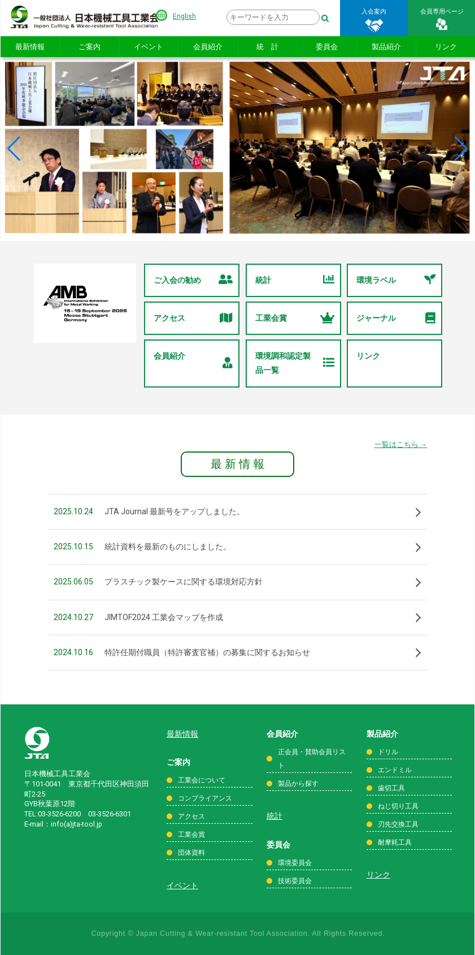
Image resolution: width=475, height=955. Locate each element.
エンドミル (395, 770)
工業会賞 (294, 318)
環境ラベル (395, 280)
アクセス (193, 318)
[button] (13, 148)
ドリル (388, 752)
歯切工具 (391, 788)
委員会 (327, 46)
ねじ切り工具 (398, 806)
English (184, 16)
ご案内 (90, 46)
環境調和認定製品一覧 (294, 363)
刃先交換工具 (398, 824)
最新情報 (30, 46)
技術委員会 (295, 881)
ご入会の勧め (193, 280)
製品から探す (298, 784)
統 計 (267, 46)
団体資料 (191, 853)
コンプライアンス (205, 798)
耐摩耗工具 (395, 842)
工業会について (201, 780)
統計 (294, 280)
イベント (148, 46)
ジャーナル (395, 318)
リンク (368, 355)
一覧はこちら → (401, 444)
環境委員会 (295, 863)
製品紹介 (386, 46)
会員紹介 (208, 46)
